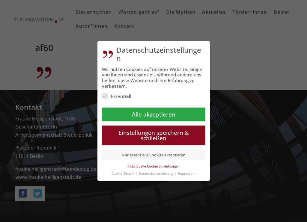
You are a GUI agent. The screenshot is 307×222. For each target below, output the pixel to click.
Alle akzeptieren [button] (153, 110)
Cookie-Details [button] (123, 170)
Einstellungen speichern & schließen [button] (153, 131)
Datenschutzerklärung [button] (156, 170)
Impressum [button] (186, 170)
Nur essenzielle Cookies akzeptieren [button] (153, 151)
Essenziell (116, 93)
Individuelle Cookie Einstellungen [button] (154, 162)
